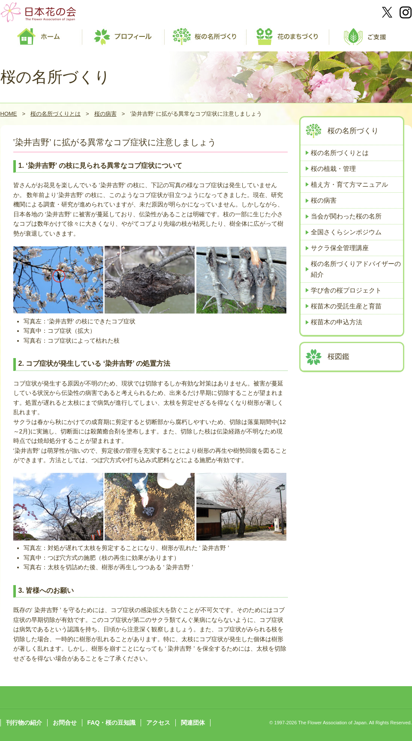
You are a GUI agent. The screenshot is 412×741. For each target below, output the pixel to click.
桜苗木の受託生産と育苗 (346, 306)
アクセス (158, 722)
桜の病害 (105, 114)
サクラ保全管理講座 (340, 247)
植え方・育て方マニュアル (349, 184)
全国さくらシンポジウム (346, 232)
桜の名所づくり (353, 131)
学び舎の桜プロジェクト (346, 290)
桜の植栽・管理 (333, 168)
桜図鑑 (338, 357)
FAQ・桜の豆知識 (111, 722)
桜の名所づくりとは (55, 114)
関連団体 (193, 722)
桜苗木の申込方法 (336, 322)
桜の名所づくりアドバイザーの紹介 (356, 269)
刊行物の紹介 (24, 722)
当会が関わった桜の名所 (346, 216)
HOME (8, 114)
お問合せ (65, 722)
